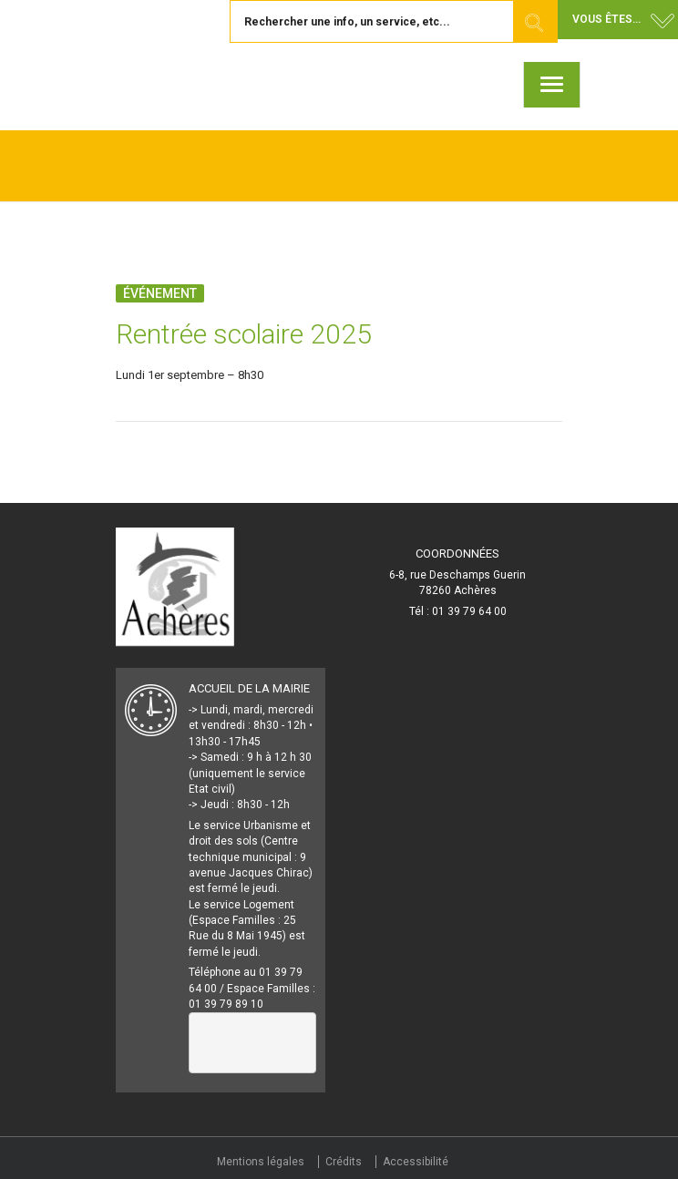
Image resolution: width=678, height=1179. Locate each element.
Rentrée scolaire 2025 (244, 334)
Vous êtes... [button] (606, 19)
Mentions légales (260, 1161)
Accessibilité (415, 1161)
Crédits (343, 1161)
